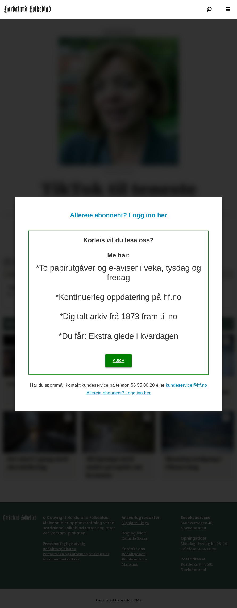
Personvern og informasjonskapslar (76, 554)
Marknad (130, 564)
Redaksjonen (133, 554)
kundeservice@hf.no (186, 385)
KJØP (118, 360)
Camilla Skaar (135, 538)
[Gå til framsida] (27, 9)
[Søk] (209, 9)
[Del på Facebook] (7, 262)
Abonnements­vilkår (61, 559)
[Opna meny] (227, 9)
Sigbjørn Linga (135, 522)
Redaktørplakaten (59, 548)
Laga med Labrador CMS (119, 600)
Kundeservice (134, 559)
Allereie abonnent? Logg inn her (118, 215)
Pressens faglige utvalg (64, 543)
